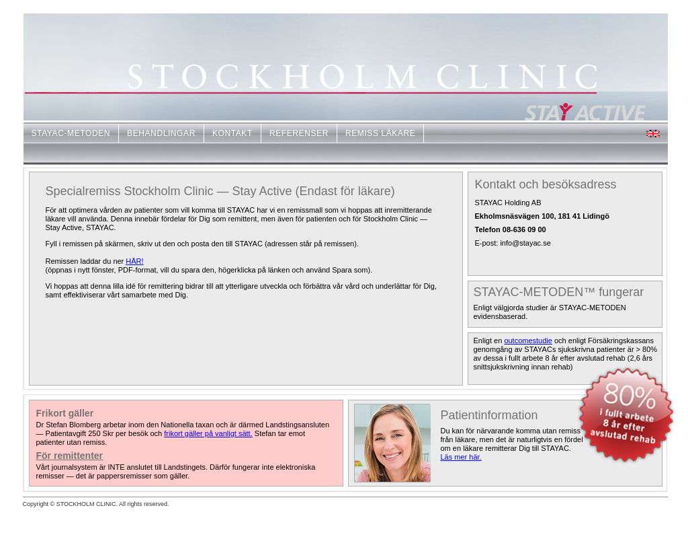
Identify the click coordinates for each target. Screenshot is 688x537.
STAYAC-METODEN (71, 133)
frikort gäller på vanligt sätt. (208, 433)
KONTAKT (232, 133)
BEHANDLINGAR (161, 133)
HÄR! (134, 261)
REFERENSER (299, 133)
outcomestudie (528, 340)
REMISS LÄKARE (380, 133)
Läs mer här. (461, 457)
